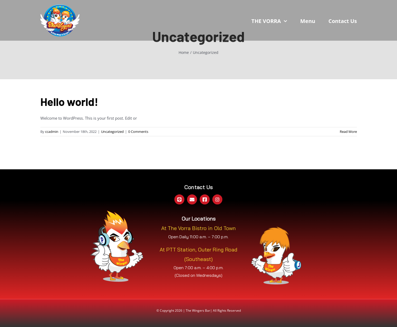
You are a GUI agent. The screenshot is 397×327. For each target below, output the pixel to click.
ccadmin (51, 131)
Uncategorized (112, 131)
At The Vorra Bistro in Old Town (198, 228)
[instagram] (217, 199)
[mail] (192, 199)
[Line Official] (179, 199)
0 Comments (138, 131)
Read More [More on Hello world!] (348, 131)
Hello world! (69, 101)
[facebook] (205, 199)
